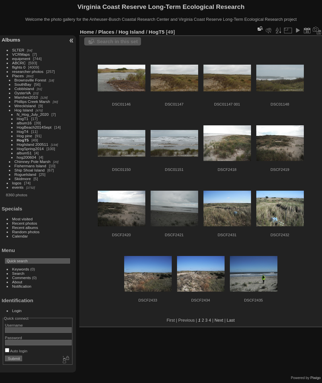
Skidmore (23, 178)
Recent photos (24, 223)
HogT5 (23, 140)
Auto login (16, 351)
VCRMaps (21, 54)
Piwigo (315, 378)
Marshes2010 (26, 97)
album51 (24, 153)
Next (219, 320)
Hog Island (24, 110)
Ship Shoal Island (30, 170)
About (17, 282)
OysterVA (23, 93)
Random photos (26, 232)
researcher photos (28, 71)
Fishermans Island (30, 166)
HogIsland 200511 (33, 144)
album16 (24, 123)
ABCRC (19, 63)
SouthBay (23, 84)
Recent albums (25, 227)
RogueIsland (25, 174)
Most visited (22, 219)
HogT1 (22, 118)
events (18, 187)
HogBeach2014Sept (34, 127)
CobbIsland (24, 88)
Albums (11, 40)
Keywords (20, 269)
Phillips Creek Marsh (32, 101)
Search (18, 273)
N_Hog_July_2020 (33, 114)
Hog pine (24, 136)
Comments (21, 277)
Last (230, 320)
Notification (21, 286)
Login (17, 310)
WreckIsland (25, 106)
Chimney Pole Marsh (33, 161)
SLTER (18, 50)
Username (14, 325)
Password (13, 337)
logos (16, 183)
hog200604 (26, 157)
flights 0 (19, 67)
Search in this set (117, 41)
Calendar (20, 236)
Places (18, 76)
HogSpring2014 (30, 148)
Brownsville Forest (30, 80)
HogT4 (22, 131)
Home (87, 32)
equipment (21, 58)
